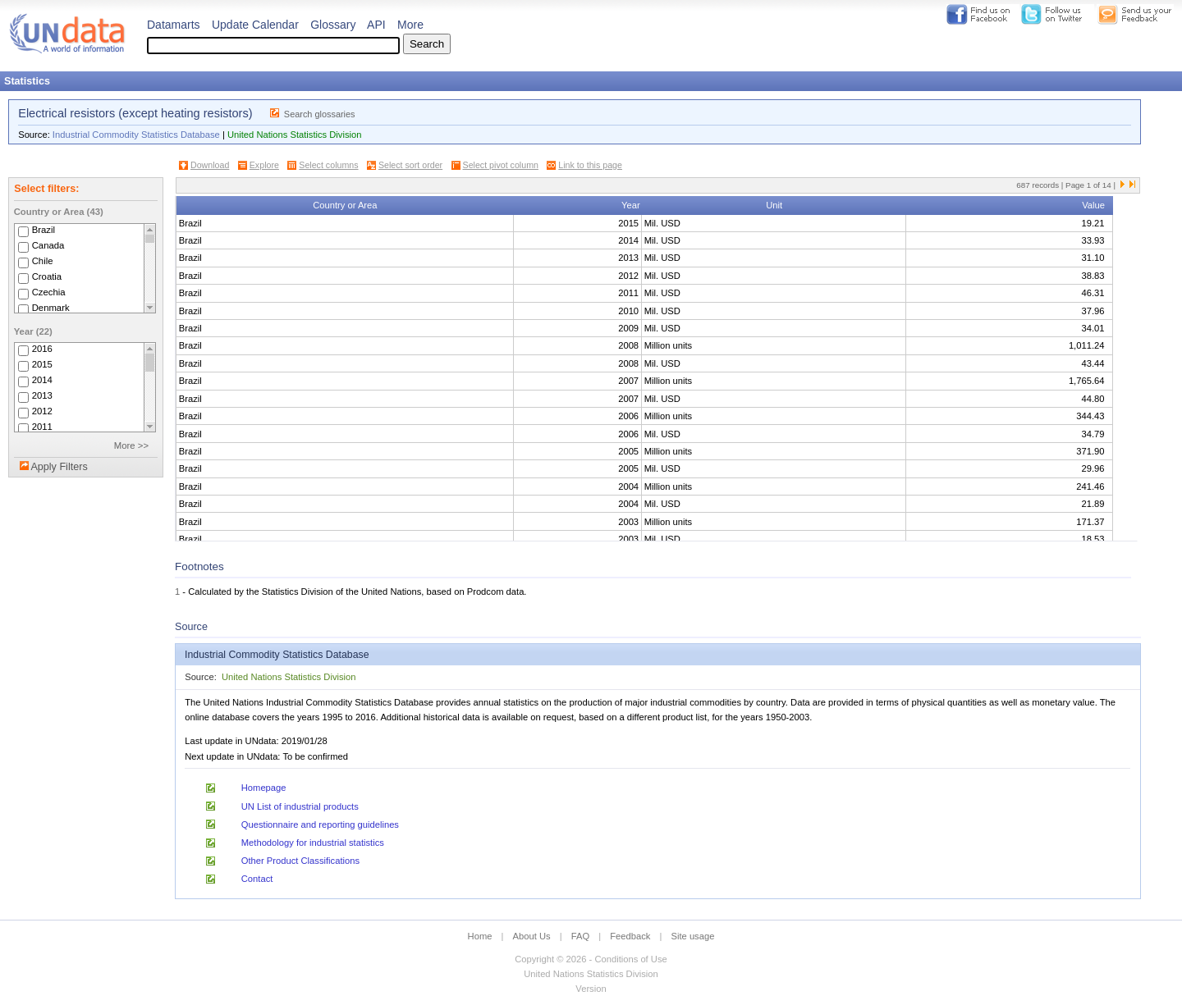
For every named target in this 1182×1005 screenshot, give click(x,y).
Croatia (47, 276)
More (410, 24)
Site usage (693, 936)
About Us (532, 936)
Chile (42, 261)
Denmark (51, 308)
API (376, 24)
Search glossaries (319, 114)
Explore (264, 165)
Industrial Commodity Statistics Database (136, 134)
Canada (48, 245)
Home (480, 936)
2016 (42, 349)
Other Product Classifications (300, 861)
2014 (42, 380)
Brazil (43, 230)
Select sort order (410, 165)
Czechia (49, 292)
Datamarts (173, 24)
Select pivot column (500, 165)
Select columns (328, 165)
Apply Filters (58, 467)
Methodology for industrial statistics (312, 842)
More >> (131, 445)
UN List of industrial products (300, 806)
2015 (42, 364)
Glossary (332, 24)
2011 (42, 427)
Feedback (630, 936)
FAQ (580, 936)
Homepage (263, 788)
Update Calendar (255, 24)
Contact (257, 879)
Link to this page (590, 165)
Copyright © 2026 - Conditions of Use (591, 959)
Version (590, 989)
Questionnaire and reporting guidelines (320, 824)
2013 (42, 395)
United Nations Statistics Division (294, 134)
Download (209, 165)
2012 (42, 411)
